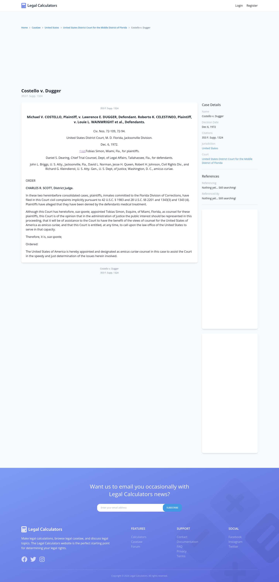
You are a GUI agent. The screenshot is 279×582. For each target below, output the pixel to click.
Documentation (187, 542)
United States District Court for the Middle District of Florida (95, 27)
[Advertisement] (139, 57)
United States (52, 27)
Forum (135, 547)
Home (24, 27)
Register (252, 6)
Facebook (235, 537)
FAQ (179, 547)
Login (239, 6)
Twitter (233, 547)
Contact (182, 537)
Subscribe (172, 507)
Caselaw (36, 27)
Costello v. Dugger (41, 91)
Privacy (181, 551)
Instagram (235, 542)
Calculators (138, 537)
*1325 (82, 151)
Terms (181, 556)
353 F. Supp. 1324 (32, 96)
